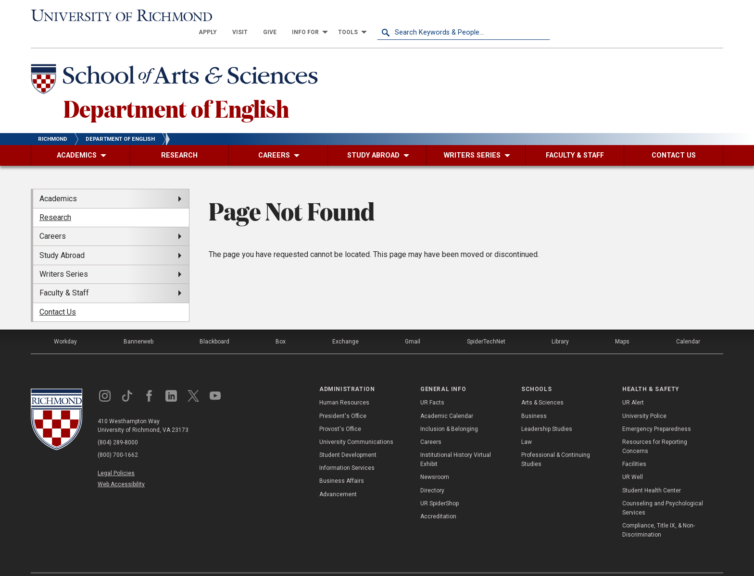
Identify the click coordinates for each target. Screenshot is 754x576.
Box (281, 324)
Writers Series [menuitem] (63, 257)
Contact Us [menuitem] (57, 294)
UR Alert (633, 385)
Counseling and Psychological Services (662, 491)
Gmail (412, 324)
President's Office (342, 398)
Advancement (338, 477)
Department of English (176, 91)
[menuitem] (381, 15)
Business (534, 398)
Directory (432, 473)
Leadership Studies (546, 411)
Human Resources (344, 385)
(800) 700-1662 (118, 438)
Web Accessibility (121, 467)
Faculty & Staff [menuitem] (64, 276)
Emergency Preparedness (656, 411)
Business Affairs (341, 464)
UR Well (632, 460)
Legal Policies (116, 456)
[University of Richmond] (117, 15)
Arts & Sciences (542, 385)
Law (526, 425)
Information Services (347, 451)
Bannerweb (138, 324)
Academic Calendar (446, 398)
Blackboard (214, 324)
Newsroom (434, 460)
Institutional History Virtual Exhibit (455, 443)
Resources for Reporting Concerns (654, 430)
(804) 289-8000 (118, 425)
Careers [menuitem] (52, 219)
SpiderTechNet (486, 324)
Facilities (634, 447)
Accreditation (438, 499)
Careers (430, 425)
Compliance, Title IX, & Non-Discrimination (658, 513)
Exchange (345, 324)
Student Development (348, 438)
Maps (622, 324)
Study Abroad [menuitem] (62, 238)
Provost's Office (340, 411)
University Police (644, 398)
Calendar (688, 324)
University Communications (356, 425)
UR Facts (432, 385)
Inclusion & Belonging (449, 411)
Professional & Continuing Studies (555, 443)
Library (560, 324)
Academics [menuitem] (58, 181)
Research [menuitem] (55, 200)
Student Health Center (651, 473)
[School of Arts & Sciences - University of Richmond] (177, 64)
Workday (65, 324)
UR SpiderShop (439, 486)
